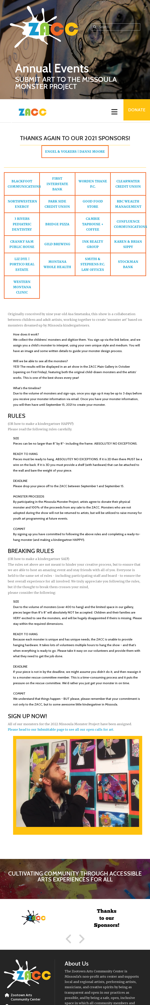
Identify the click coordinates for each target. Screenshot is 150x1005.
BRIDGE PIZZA (57, 224)
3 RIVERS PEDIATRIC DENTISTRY (22, 224)
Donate (135, 110)
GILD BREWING (57, 244)
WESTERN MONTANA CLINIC (22, 287)
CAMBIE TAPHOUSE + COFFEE (92, 224)
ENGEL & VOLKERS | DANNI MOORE (75, 151)
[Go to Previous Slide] (68, 939)
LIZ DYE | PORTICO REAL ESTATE (22, 264)
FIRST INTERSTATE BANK (57, 184)
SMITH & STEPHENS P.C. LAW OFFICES (92, 264)
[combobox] (115, 26)
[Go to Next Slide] (81, 939)
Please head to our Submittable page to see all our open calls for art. (61, 729)
